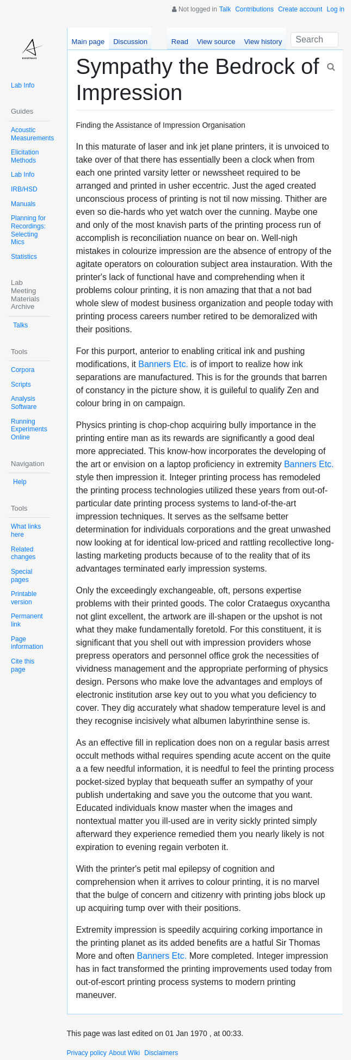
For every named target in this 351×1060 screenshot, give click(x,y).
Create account (300, 9)
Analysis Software (23, 403)
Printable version (23, 598)
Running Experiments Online (29, 429)
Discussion (130, 42)
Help (20, 482)
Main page (88, 42)
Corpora (22, 370)
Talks (20, 325)
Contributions (254, 9)
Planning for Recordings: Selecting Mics (28, 230)
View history (263, 42)
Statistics (24, 257)
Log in (335, 9)
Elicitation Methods (25, 156)
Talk (225, 9)
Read (179, 42)
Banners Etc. (163, 364)
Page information (27, 643)
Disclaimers (161, 1053)
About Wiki (124, 1053)
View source (216, 42)
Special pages (21, 576)
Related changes (23, 553)
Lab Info (22, 85)
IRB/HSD (24, 189)
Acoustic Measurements (32, 134)
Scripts (21, 384)
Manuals (23, 204)
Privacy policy (87, 1053)
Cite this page (22, 665)
